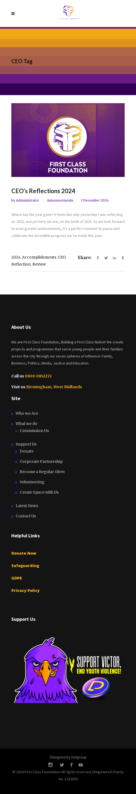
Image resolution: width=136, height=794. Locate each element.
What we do (26, 423)
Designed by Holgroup (68, 757)
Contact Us (26, 516)
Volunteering (32, 482)
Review (39, 264)
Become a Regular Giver (42, 471)
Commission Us (34, 430)
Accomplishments (39, 257)
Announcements (60, 200)
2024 (16, 257)
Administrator (28, 200)
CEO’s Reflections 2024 (43, 191)
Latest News (27, 505)
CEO (62, 257)
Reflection (21, 264)
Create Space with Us (39, 492)
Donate (26, 451)
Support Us (26, 444)
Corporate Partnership (41, 461)
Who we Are (27, 413)
